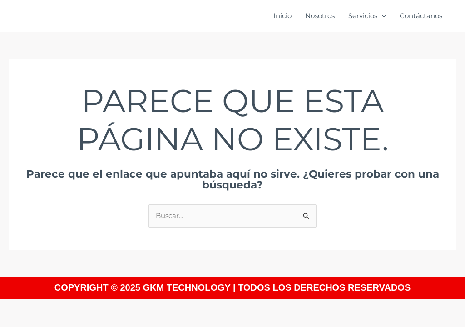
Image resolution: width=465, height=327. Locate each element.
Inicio (282, 15)
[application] (381, 16)
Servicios (367, 16)
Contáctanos (421, 15)
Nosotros (320, 15)
